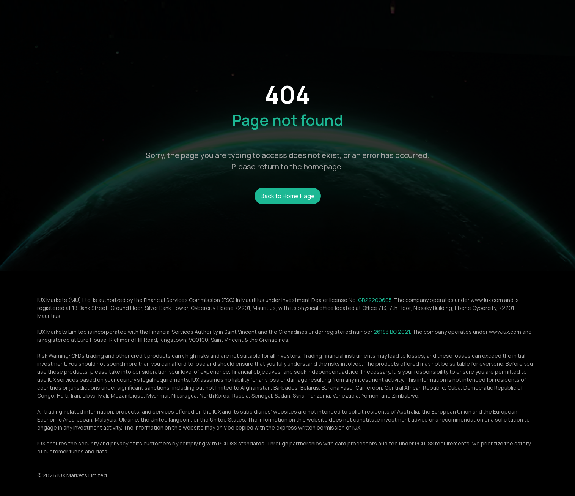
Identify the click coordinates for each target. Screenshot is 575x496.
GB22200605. (375, 299)
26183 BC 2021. (392, 331)
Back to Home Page (288, 196)
